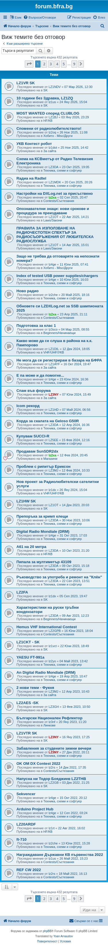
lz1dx (52, 490)
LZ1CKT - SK (28, 642)
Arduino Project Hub (34, 809)
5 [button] (64, 63)
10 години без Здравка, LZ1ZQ (44, 98)
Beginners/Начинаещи (59, 333)
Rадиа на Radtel (31, 178)
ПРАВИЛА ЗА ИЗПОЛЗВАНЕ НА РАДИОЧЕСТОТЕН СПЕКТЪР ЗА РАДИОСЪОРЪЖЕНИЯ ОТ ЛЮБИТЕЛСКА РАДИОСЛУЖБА (55, 234)
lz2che (53, 294)
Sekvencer (25, 794)
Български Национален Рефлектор (49, 718)
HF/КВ (47, 120)
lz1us (52, 102)
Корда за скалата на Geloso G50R (47, 421)
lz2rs (52, 767)
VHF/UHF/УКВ (53, 352)
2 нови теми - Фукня (35, 687)
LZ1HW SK (26, 501)
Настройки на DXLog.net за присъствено (54, 193)
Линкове (49, 725)
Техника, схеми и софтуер (62, 170)
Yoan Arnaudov (63, 936)
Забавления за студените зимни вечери (53, 748)
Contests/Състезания (58, 201)
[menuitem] (39, 17)
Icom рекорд (27, 406)
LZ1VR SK (25, 83)
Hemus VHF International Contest (46, 627)
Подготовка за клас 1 (36, 325)
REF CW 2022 (28, 870)
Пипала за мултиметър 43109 (43, 562)
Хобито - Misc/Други (58, 135)
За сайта (49, 151)
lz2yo (52, 661)
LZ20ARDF (26, 824)
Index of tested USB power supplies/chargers (57, 276)
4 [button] (57, 63)
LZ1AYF (54, 364)
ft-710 (21, 839)
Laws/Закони (52, 220)
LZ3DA (53, 167)
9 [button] (74, 63)
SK (45, 90)
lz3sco (53, 329)
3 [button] (51, 63)
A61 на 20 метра (31, 547)
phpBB (47, 931)
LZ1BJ (53, 117)
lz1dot (53, 147)
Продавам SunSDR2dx (37, 451)
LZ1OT (53, 217)
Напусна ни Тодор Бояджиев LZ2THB (51, 779)
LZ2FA (22, 592)
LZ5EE (53, 440)
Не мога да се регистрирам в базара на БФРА (59, 360)
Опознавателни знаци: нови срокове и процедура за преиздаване (52, 211)
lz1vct (53, 646)
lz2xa (52, 197)
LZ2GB (54, 782)
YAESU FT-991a (30, 657)
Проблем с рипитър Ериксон (43, 466)
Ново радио (27, 291)
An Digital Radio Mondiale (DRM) (45, 672)
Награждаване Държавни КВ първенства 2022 (59, 854)
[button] (29, 63)
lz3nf (52, 722)
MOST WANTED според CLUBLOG (47, 113)
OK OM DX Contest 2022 (38, 763)
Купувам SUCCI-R (32, 436)
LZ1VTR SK (26, 733)
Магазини (50, 458)
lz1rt (52, 828)
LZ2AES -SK (27, 703)
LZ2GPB (55, 630)
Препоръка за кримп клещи (42, 516)
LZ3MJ (53, 470)
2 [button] (44, 63)
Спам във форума (33, 390)
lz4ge (52, 264)
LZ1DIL (54, 349)
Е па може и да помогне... (40, 375)
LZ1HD (54, 409)
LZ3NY (54, 394)
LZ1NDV (55, 87)
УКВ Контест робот (34, 144)
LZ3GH (54, 706)
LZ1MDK (55, 182)
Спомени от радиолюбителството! (49, 128)
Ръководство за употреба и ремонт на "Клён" (59, 577)
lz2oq (52, 132)
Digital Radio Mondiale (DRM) (42, 531)
